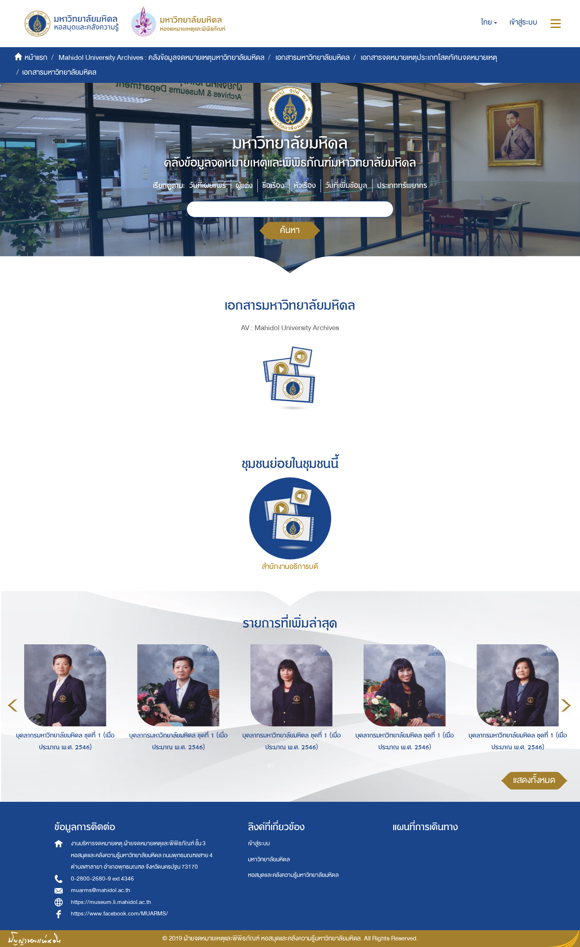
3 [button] (295, 765)
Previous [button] (13, 705)
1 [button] (271, 765)
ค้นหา (290, 230)
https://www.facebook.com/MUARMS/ (119, 913)
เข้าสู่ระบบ (259, 843)
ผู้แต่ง (244, 185)
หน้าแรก (36, 57)
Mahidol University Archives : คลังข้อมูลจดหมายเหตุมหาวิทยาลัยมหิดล (161, 57)
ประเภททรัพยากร (402, 185)
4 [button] (308, 765)
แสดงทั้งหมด (534, 780)
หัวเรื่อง (305, 185)
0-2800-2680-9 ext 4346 (102, 879)
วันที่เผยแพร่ (207, 185)
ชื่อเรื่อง (273, 185)
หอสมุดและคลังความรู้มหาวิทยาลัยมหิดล (293, 875)
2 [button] (283, 765)
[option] (63, 704)
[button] (489, 22)
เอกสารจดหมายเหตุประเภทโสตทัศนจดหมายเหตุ (429, 57)
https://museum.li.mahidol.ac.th (111, 902)
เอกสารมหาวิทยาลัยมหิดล (312, 57)
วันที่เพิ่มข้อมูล (346, 185)
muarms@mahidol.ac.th (100, 890)
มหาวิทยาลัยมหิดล (269, 859)
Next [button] (566, 705)
